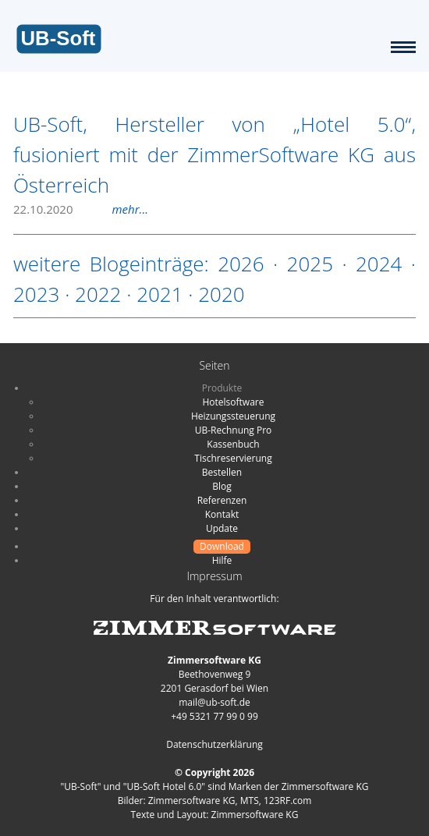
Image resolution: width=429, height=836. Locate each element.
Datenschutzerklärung (214, 744)
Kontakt (222, 514)
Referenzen (222, 500)
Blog (222, 486)
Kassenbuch (233, 444)
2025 (310, 264)
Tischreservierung (232, 458)
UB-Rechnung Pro (233, 430)
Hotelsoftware (233, 402)
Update (222, 528)
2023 (36, 294)
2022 (98, 294)
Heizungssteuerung (233, 416)
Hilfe (222, 560)
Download (222, 546)
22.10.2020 (80, 209)
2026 (241, 264)
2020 (221, 294)
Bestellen (222, 472)
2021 (159, 294)
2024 (379, 264)
